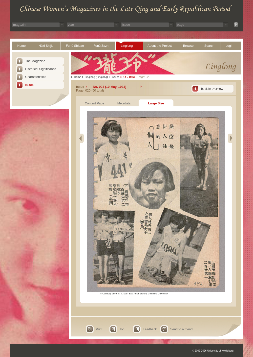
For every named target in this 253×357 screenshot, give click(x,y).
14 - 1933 (129, 76)
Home (21, 46)
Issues (29, 85)
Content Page (94, 103)
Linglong (127, 46)
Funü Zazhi (101, 46)
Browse (188, 46)
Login (229, 46)
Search (209, 46)
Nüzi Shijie (46, 46)
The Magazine (35, 61)
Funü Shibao (75, 46)
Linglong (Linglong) (96, 76)
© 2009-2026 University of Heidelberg (212, 350)
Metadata (123, 103)
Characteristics (35, 77)
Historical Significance (40, 69)
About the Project (160, 46)
